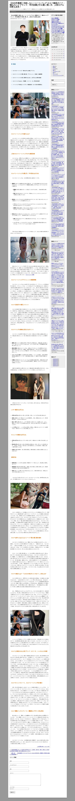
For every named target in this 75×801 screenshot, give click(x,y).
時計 (54, 66)
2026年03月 (55, 359)
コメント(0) (46, 746)
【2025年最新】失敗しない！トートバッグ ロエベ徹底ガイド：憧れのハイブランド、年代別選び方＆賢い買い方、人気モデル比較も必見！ (37, 5)
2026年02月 (55, 360)
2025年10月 (55, 365)
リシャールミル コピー (56, 29)
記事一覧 (13, 753)
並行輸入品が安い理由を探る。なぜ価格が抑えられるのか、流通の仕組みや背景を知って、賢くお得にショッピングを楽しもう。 (57, 347)
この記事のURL (40, 746)
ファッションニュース (57, 75)
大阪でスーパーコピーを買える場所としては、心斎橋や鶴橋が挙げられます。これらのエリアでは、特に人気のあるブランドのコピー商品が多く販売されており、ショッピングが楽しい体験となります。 (57, 324)
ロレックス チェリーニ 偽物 (58, 32)
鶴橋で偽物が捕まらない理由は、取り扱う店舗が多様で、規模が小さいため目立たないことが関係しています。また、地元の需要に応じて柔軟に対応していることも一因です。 (57, 312)
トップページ (13, 11)
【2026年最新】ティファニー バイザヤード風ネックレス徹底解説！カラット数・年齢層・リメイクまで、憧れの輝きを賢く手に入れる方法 (57, 131)
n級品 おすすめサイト (56, 22)
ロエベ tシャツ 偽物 (30, 274)
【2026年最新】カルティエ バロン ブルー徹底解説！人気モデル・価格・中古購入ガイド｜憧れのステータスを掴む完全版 (57, 101)
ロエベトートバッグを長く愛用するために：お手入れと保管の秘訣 (27, 77)
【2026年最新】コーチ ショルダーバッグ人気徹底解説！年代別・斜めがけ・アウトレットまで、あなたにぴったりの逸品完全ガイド (57, 117)
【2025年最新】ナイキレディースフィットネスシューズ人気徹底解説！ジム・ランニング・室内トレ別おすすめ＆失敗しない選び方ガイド (57, 233)
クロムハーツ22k (55, 20)
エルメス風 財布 (54, 18)
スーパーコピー (54, 24)
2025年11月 (55, 364)
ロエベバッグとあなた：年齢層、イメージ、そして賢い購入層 (26, 81)
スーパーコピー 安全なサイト (57, 23)
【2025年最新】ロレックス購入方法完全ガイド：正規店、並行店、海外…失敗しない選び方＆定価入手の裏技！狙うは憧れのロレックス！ (57, 198)
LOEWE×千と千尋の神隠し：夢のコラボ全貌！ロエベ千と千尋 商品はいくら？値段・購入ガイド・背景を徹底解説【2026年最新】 (57, 139)
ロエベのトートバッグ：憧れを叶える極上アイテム (24, 70)
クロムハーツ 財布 (55, 19)
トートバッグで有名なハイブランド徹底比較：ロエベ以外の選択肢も (27, 84)
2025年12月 (55, 363)
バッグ (24, 18)
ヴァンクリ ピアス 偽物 (57, 28)
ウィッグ (55, 74)
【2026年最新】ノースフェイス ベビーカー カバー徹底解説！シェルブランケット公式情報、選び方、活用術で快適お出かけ (57, 109)
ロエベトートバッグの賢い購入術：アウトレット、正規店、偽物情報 (27, 74)
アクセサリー (56, 71)
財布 (54, 67)
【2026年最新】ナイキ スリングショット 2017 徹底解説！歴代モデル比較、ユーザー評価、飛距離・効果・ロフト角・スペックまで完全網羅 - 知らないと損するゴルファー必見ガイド (58, 154)
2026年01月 (55, 361)
